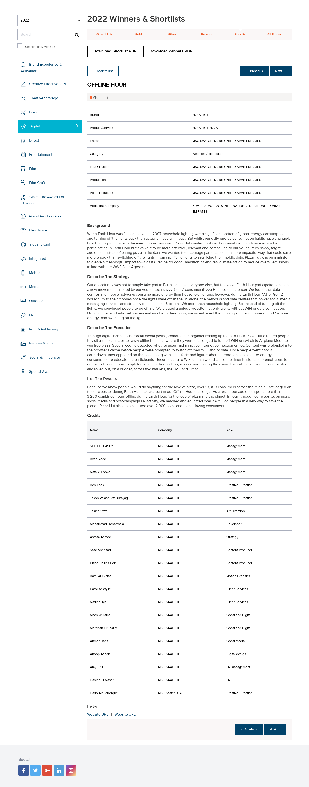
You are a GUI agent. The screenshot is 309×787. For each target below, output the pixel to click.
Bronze (206, 34)
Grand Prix (104, 34)
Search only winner (40, 47)
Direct (34, 140)
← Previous (254, 71)
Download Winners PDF (171, 51)
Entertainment (40, 154)
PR (31, 315)
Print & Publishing (43, 329)
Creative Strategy (43, 98)
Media (34, 286)
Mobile (34, 272)
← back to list (103, 71)
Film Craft (37, 182)
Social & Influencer (44, 357)
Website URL (97, 714)
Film (32, 168)
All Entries (274, 34)
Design (35, 112)
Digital (34, 126)
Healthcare (38, 230)
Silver (172, 34)
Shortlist (240, 34)
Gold (138, 34)
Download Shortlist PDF (114, 51)
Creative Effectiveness (47, 84)
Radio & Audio (41, 343)
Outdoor (36, 301)
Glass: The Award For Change (42, 200)
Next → (280, 71)
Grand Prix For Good (45, 216)
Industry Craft (40, 244)
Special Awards (41, 371)
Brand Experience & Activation (41, 67)
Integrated (37, 258)
